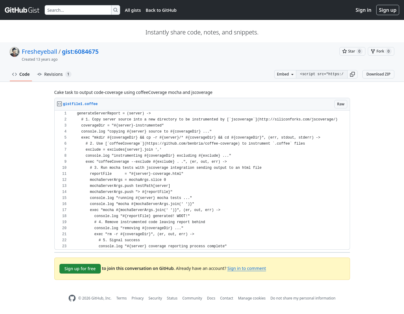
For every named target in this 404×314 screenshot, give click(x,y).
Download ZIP (378, 74)
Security (155, 298)
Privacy (138, 298)
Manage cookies (252, 298)
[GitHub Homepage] (72, 298)
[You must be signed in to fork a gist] (381, 51)
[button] (352, 74)
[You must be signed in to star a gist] (352, 51)
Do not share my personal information (303, 298)
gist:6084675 (80, 51)
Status (172, 298)
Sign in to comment (246, 268)
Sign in (363, 10)
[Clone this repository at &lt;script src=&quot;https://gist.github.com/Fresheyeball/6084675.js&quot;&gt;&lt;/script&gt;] (321, 74)
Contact (226, 298)
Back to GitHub (161, 10)
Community (192, 298)
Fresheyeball (39, 51)
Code (21, 74)
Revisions (54, 74)
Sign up (387, 10)
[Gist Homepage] (22, 10)
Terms (121, 298)
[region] (202, 180)
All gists (133, 10)
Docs (211, 298)
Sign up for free (80, 268)
